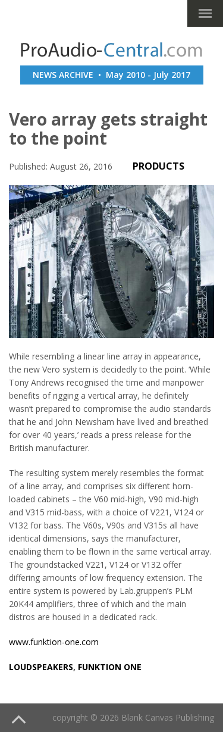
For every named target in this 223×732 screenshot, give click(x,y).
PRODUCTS (158, 166)
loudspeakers (41, 666)
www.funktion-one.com (54, 641)
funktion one (110, 666)
